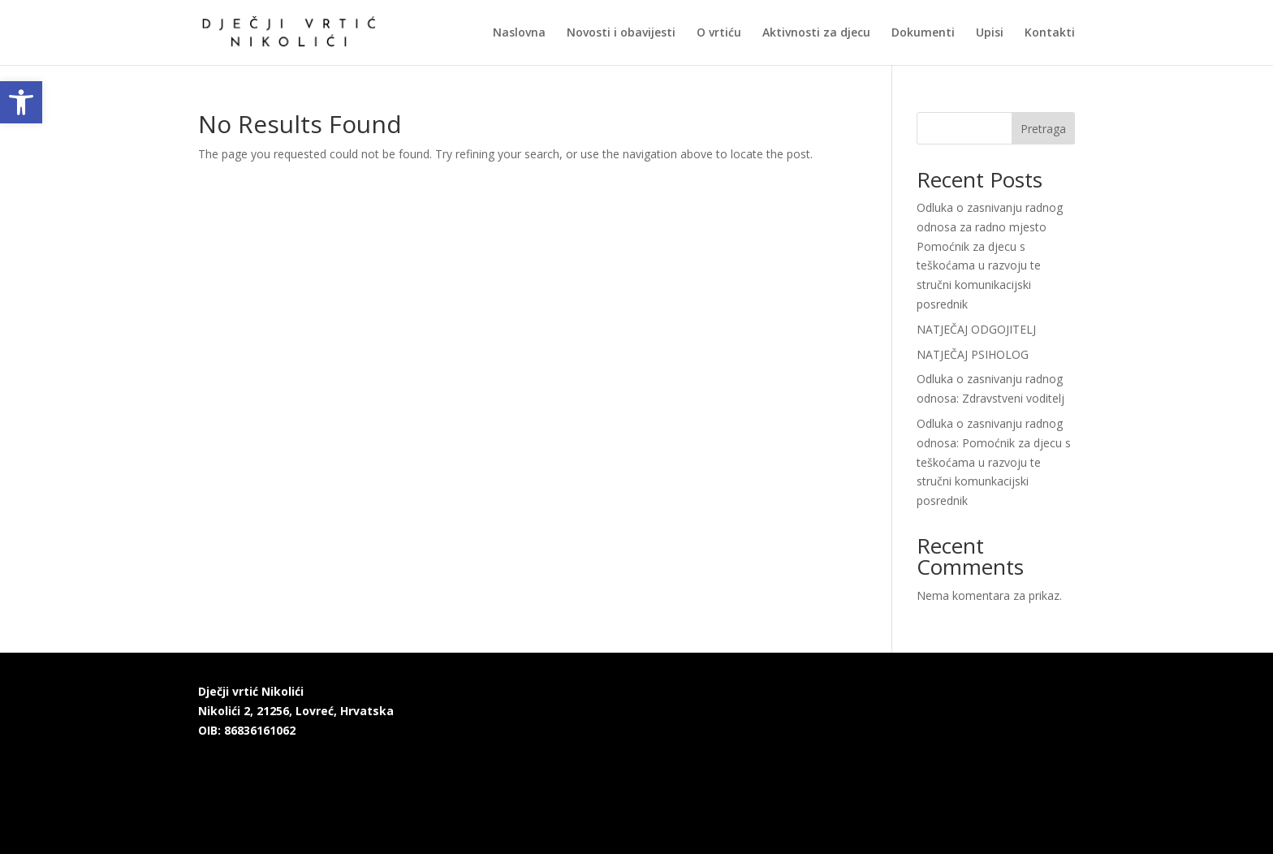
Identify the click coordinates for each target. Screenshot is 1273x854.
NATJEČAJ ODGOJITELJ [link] (976, 329)
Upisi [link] (989, 33)
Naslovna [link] (519, 33)
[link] (21, 102)
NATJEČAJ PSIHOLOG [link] (973, 354)
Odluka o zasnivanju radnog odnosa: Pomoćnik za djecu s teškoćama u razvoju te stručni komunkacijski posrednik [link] (994, 462)
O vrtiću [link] (719, 33)
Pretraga (1043, 128)
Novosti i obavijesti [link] (621, 33)
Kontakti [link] (1050, 33)
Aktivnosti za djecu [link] (816, 33)
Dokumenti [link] (923, 33)
